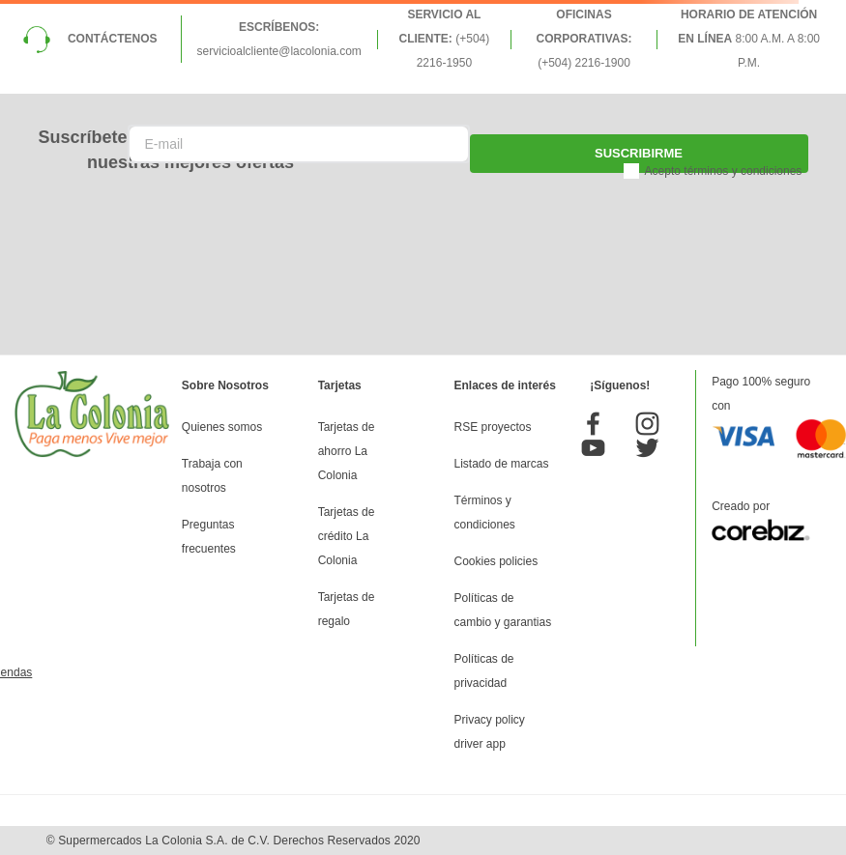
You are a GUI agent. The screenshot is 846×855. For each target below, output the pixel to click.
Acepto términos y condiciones (723, 171)
